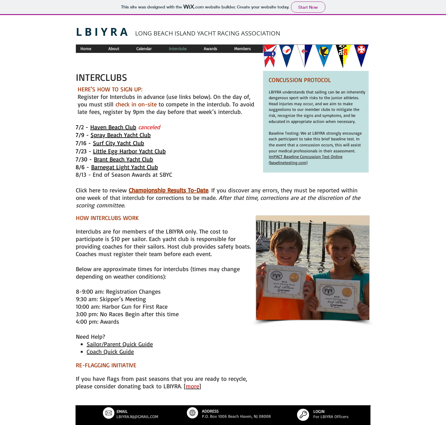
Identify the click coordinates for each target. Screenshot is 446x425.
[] (192, 386)
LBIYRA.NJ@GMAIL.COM (137, 416)
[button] (312, 268)
